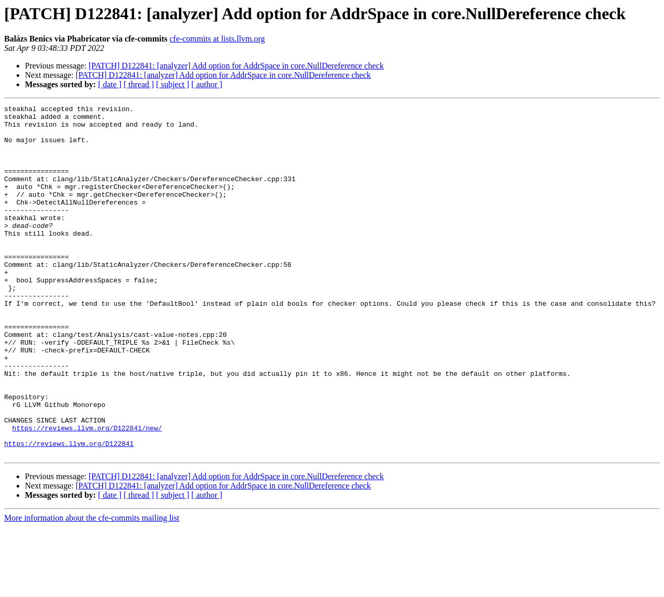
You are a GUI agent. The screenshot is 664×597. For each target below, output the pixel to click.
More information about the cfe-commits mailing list (91, 588)
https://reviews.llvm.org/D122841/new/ (87, 493)
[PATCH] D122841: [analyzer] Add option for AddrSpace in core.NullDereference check (236, 65)
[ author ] (207, 84)
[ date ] (109, 84)
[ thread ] (138, 84)
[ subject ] (172, 84)
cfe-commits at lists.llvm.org (217, 38)
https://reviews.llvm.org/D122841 (69, 512)
